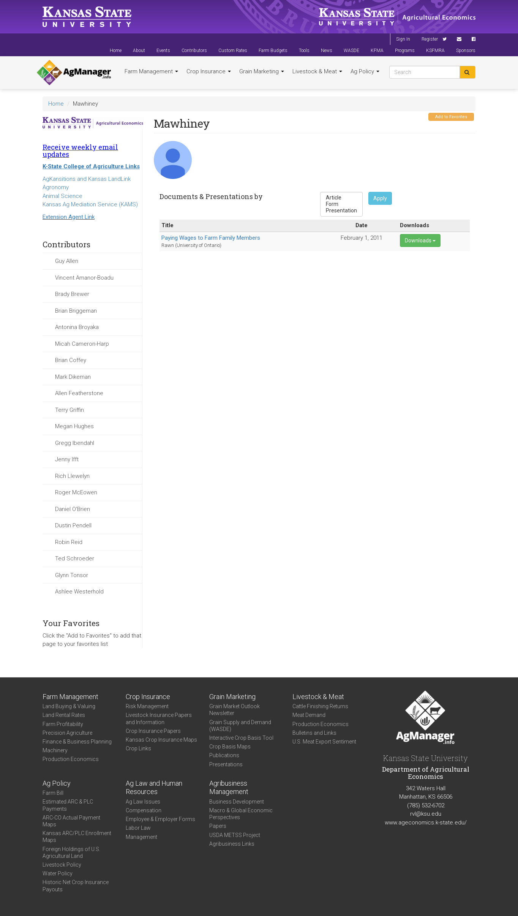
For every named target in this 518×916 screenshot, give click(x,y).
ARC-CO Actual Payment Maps (71, 821)
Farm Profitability (63, 724)
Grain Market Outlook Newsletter (234, 709)
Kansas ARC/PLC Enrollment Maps (77, 836)
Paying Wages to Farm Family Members (210, 237)
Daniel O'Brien (72, 509)
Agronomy (56, 187)
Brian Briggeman (76, 310)
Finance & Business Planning (77, 742)
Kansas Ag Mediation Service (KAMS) (90, 204)
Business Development (236, 802)
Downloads (420, 240)
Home (116, 50)
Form (341, 204)
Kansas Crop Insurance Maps (161, 740)
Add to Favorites (451, 116)
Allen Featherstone (79, 393)
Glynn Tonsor (71, 575)
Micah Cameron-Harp (82, 343)
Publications (224, 755)
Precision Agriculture (67, 733)
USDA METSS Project (234, 835)
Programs (405, 50)
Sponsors (465, 50)
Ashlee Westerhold (79, 591)
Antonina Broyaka (77, 327)
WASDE (351, 50)
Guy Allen (66, 261)
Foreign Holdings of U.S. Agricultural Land (71, 852)
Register (430, 39)
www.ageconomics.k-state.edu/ (426, 822)
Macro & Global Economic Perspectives (241, 813)
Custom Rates (232, 50)
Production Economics (71, 759)
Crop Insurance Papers (153, 731)
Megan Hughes (74, 426)
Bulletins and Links (314, 733)
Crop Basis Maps (230, 747)
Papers (217, 826)
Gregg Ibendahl (74, 443)
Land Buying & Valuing (69, 706)
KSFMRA (435, 50)
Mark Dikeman (73, 376)
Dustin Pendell (73, 525)
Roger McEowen (76, 492)
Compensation (143, 810)
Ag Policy (365, 71)
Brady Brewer (72, 294)
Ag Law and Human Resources (154, 787)
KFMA (377, 50)
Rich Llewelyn (72, 476)
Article (341, 198)
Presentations (226, 764)
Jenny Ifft (67, 459)
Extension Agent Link (69, 217)
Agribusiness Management (228, 787)
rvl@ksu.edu (425, 813)
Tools (304, 50)
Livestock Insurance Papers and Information (159, 718)
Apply (380, 198)
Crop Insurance (208, 71)
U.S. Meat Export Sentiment (324, 742)
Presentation (341, 210)
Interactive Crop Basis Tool (241, 738)
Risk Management (147, 706)
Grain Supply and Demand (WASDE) (240, 725)
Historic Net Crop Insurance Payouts (76, 885)
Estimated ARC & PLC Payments (68, 805)
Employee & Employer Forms (160, 819)
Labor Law (138, 828)
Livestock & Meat (317, 71)
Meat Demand (308, 715)
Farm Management (151, 71)
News (326, 50)
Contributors (194, 50)
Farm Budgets (273, 50)
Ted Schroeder (74, 558)
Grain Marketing (261, 71)
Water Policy (58, 873)
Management (141, 837)
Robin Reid (68, 542)
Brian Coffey (70, 360)
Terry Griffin (69, 410)
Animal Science (62, 196)
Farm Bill (53, 793)
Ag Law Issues (143, 802)
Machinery (55, 750)
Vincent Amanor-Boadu (84, 277)
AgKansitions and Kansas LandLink (87, 179)
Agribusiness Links (231, 844)
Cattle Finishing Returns (320, 706)
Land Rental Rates (64, 715)
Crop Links (138, 748)
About (139, 50)
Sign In (403, 39)
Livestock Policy (62, 865)
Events (163, 50)
